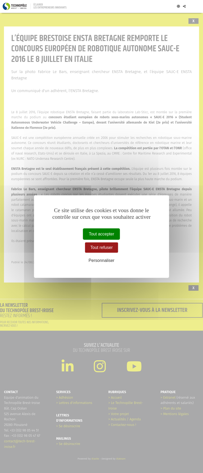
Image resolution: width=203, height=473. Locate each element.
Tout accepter (101, 234)
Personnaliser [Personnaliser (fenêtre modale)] (101, 260)
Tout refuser (101, 247)
